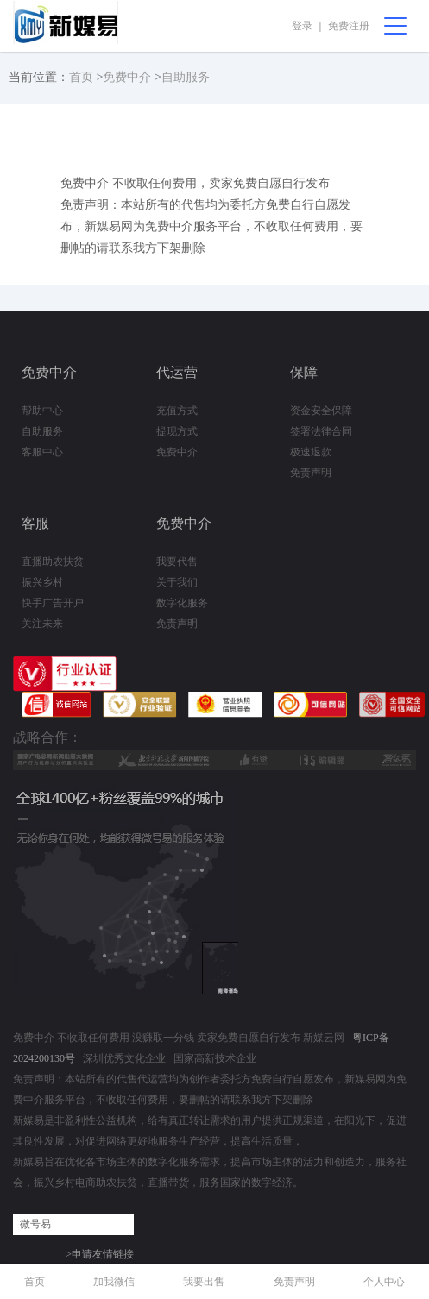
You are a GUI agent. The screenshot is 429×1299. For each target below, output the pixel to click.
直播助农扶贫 (53, 561)
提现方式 (177, 431)
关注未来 (42, 624)
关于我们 (177, 582)
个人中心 (384, 1282)
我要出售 (203, 1282)
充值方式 (177, 411)
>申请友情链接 (100, 1254)
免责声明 (310, 473)
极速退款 (310, 452)
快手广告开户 (53, 603)
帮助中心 (42, 411)
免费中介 (127, 77)
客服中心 (42, 452)
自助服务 (185, 77)
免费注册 (348, 26)
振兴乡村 (42, 582)
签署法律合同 (321, 431)
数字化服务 (182, 603)
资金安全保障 (321, 411)
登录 (302, 26)
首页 (81, 77)
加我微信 (114, 1282)
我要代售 (177, 561)
